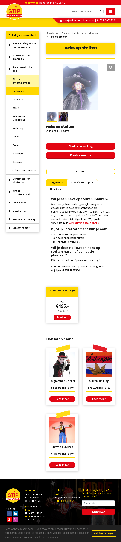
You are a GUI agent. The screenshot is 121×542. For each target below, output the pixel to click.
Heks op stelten (58, 36)
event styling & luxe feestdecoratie (24, 45)
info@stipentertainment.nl (66, 497)
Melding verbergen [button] (104, 533)
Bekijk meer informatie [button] (46, 537)
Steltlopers (19, 202)
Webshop (54, 33)
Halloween (18, 91)
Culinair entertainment (24, 170)
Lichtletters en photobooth (21, 180)
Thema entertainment (21, 80)
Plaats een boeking (80, 146)
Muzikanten (19, 210)
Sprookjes (17, 153)
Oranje (16, 145)
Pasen (15, 136)
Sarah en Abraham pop (23, 69)
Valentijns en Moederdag (19, 118)
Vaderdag (17, 128)
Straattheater (21, 227)
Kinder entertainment (21, 192)
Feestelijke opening (23, 219)
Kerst (15, 107)
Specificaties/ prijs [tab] (82, 182)
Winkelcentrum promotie (21, 57)
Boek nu (62, 317)
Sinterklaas (18, 99)
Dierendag (18, 161)
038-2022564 (107, 20)
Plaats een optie (80, 155)
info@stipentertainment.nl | (80, 20)
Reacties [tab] (55, 189)
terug (82, 171)
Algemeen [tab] (57, 182)
